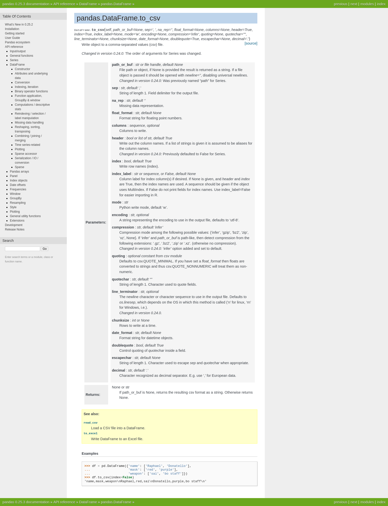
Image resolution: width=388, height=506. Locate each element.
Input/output (17, 51)
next (353, 4)
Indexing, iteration (26, 87)
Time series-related (27, 145)
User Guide (12, 38)
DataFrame (88, 4)
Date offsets (18, 185)
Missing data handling (29, 122)
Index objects (18, 180)
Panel (14, 176)
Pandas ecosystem (17, 42)
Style (13, 207)
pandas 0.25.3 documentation (25, 4)
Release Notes (14, 229)
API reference (64, 4)
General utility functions (25, 216)
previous (340, 4)
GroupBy (16, 198)
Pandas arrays (19, 171)
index (381, 4)
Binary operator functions (31, 91)
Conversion (22, 82)
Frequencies (18, 189)
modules (367, 4)
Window (15, 194)
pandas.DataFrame (116, 4)
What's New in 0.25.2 (19, 24)
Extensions (17, 220)
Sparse (19, 167)
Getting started (14, 33)
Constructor (22, 69)
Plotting (20, 149)
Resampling (17, 202)
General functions (21, 55)
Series (14, 60)
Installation (12, 29)
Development (14, 225)
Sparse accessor (26, 153)
